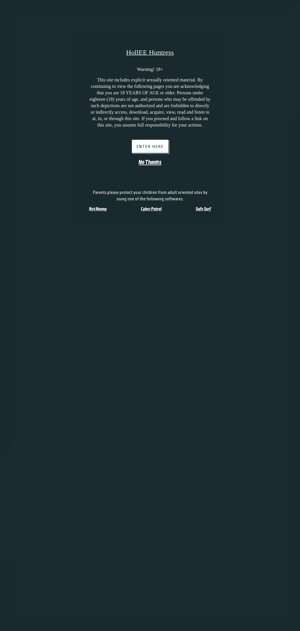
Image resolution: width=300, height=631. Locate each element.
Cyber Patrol (151, 209)
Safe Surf (203, 209)
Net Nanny (98, 209)
